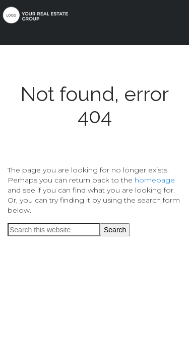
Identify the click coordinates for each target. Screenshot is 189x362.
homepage (155, 180)
